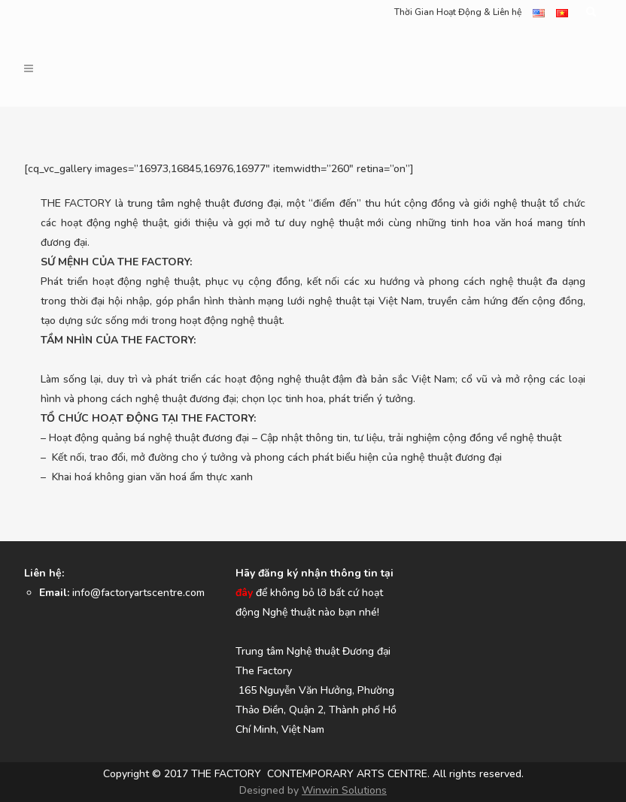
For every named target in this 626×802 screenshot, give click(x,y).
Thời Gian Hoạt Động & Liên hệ (457, 12)
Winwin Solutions (344, 790)
